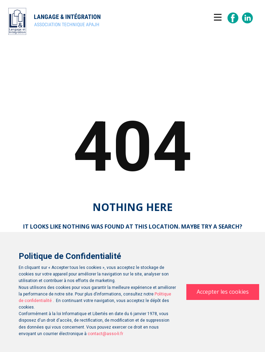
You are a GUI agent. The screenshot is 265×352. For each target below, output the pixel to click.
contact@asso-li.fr (105, 333)
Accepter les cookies (223, 291)
